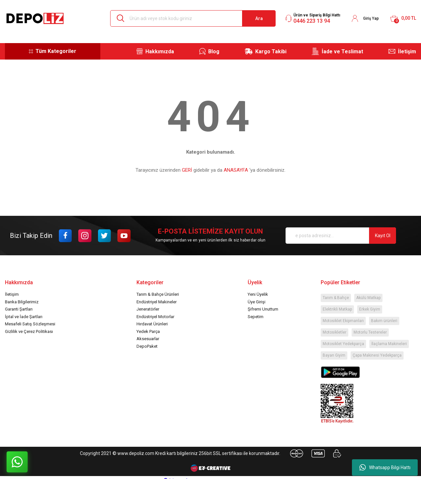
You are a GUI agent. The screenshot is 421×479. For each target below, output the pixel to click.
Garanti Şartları (19, 309)
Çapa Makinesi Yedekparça (377, 355)
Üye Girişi (256, 301)
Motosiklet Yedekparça (343, 343)
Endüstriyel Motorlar (155, 316)
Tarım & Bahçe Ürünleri (157, 294)
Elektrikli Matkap (337, 309)
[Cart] (403, 18)
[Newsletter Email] (340, 235)
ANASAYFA (236, 170)
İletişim (12, 294)
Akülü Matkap (368, 297)
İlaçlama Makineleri (389, 343)
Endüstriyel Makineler (156, 301)
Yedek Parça (148, 331)
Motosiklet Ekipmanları (343, 320)
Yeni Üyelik (258, 294)
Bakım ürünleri (384, 320)
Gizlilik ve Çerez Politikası (29, 331)
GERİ (187, 170)
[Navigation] (52, 51)
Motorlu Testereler (370, 332)
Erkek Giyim (369, 309)
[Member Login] (365, 18)
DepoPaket (147, 346)
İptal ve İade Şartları (23, 316)
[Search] (193, 18)
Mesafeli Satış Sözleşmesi (30, 323)
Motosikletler (334, 332)
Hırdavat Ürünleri (152, 323)
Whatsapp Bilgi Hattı (384, 467)
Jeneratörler (147, 309)
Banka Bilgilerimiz (21, 301)
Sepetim (255, 316)
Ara (259, 18)
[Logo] (35, 18)
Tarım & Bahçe (336, 297)
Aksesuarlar (147, 338)
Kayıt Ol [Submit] (382, 235)
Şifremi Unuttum (263, 309)
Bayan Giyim (334, 355)
